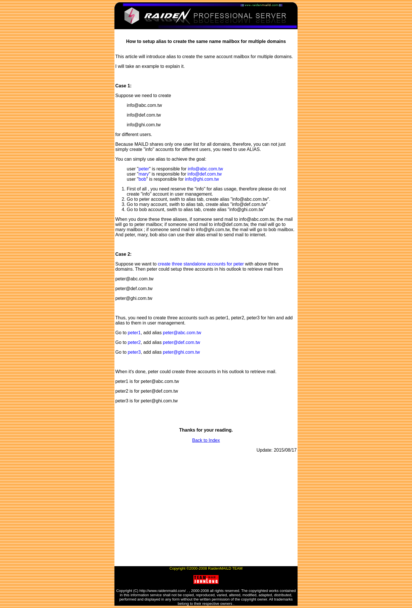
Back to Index (206, 440)
